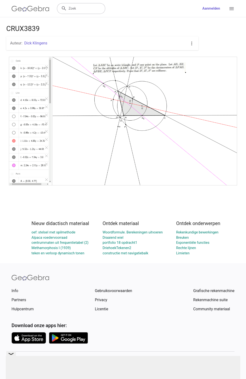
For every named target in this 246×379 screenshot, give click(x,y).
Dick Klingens (35, 43)
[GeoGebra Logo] (30, 9)
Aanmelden (211, 8)
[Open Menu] (231, 9)
